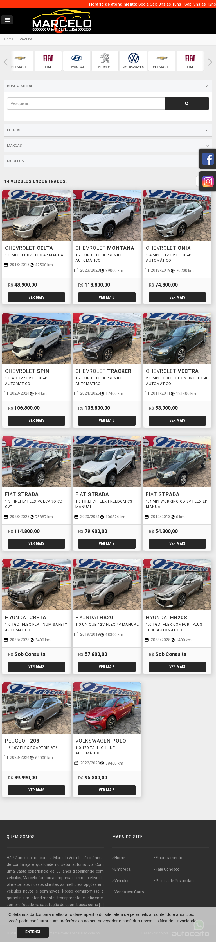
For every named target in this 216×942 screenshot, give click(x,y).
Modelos (108, 161)
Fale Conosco (166, 869)
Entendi (32, 932)
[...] (101, 904)
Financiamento (168, 857)
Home (8, 39)
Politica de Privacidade (175, 881)
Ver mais (36, 297)
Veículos (120, 881)
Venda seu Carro (128, 892)
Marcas (108, 145)
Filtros (108, 130)
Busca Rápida (108, 86)
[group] (19, 61)
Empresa (121, 869)
